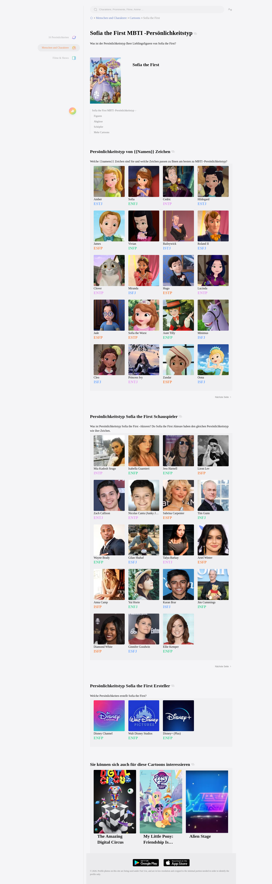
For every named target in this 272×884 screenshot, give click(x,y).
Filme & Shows (61, 58)
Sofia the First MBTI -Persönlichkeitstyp (113, 110)
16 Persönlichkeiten (58, 37)
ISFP (202, 473)
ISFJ (132, 293)
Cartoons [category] (135, 17)
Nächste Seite (223, 397)
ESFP (98, 248)
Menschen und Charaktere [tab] (111, 17)
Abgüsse (98, 121)
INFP (132, 248)
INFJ (202, 518)
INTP (167, 204)
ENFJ (133, 204)
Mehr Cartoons (101, 132)
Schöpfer (98, 126)
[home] (91, 18)
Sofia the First (151, 17)
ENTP (98, 293)
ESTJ (98, 204)
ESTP (167, 293)
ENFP (167, 337)
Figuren (98, 116)
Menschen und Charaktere (55, 47)
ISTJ (167, 248)
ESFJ (202, 248)
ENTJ (133, 382)
